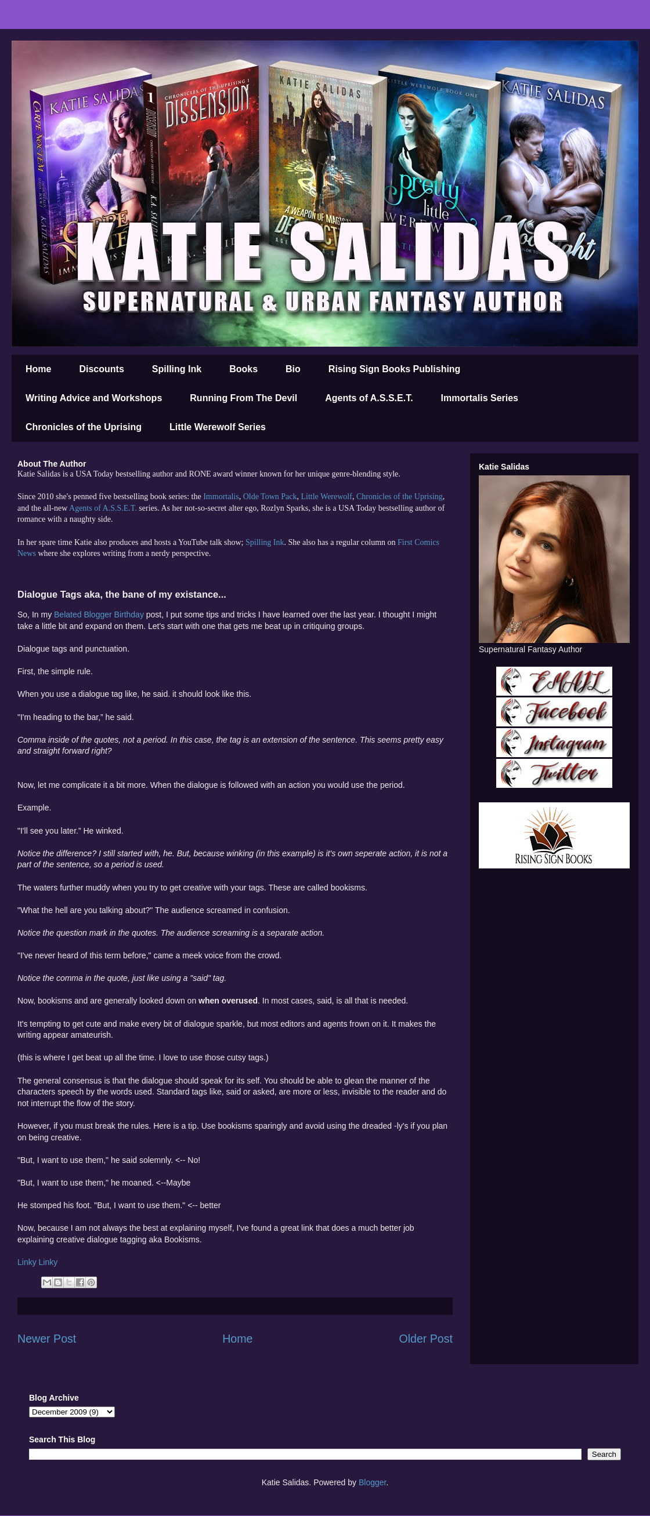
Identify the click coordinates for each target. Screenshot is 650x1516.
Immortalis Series (479, 398)
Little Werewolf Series (217, 427)
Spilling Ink (176, 369)
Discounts (101, 369)
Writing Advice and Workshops (94, 398)
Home (38, 369)
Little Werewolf (326, 496)
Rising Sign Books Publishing (394, 369)
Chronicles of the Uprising (84, 427)
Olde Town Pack (270, 496)
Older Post (426, 1338)
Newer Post (46, 1338)
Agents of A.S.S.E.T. (369, 398)
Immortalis (221, 496)
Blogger (372, 1482)
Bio (293, 369)
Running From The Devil (243, 398)
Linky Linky (37, 1262)
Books (243, 369)
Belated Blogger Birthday (99, 614)
